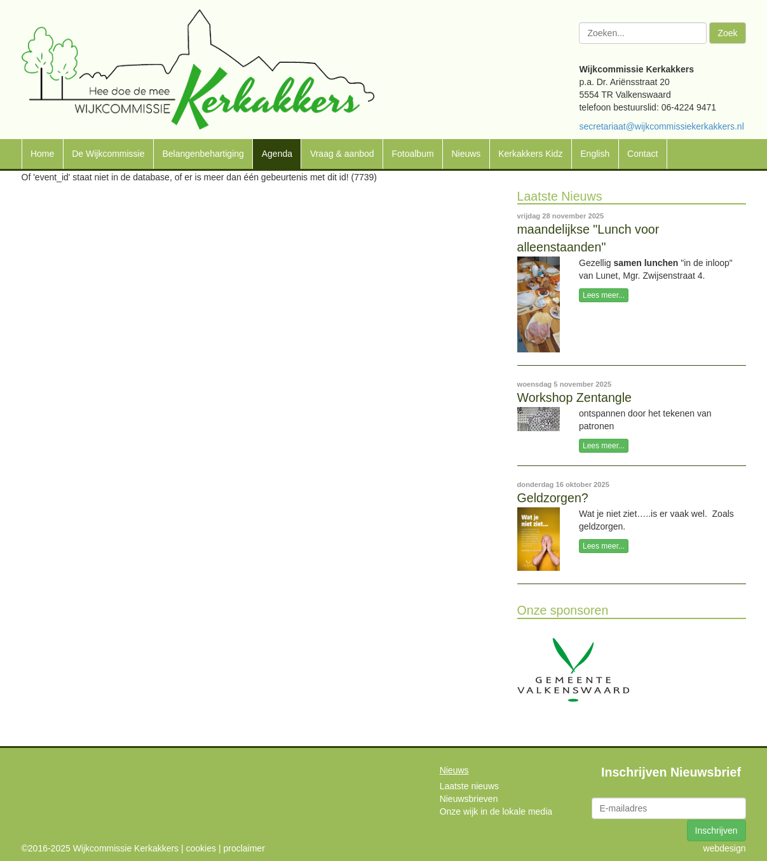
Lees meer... (604, 295)
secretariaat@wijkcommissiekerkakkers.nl (661, 126)
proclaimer (243, 848)
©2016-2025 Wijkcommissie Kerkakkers (100, 848)
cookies (201, 848)
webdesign (724, 848)
